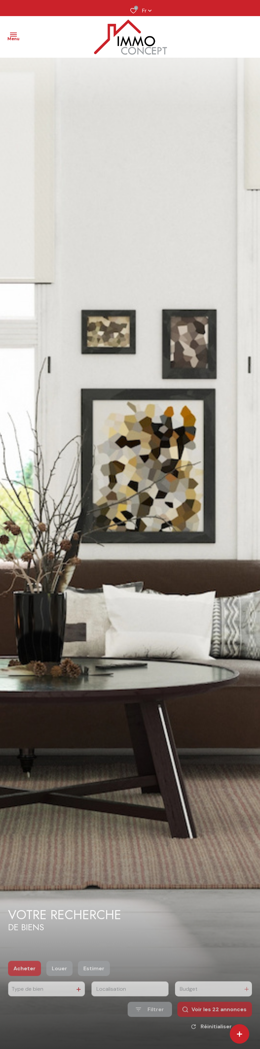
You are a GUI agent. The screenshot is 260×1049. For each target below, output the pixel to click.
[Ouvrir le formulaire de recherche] (150, 1022)
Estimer (93, 981)
